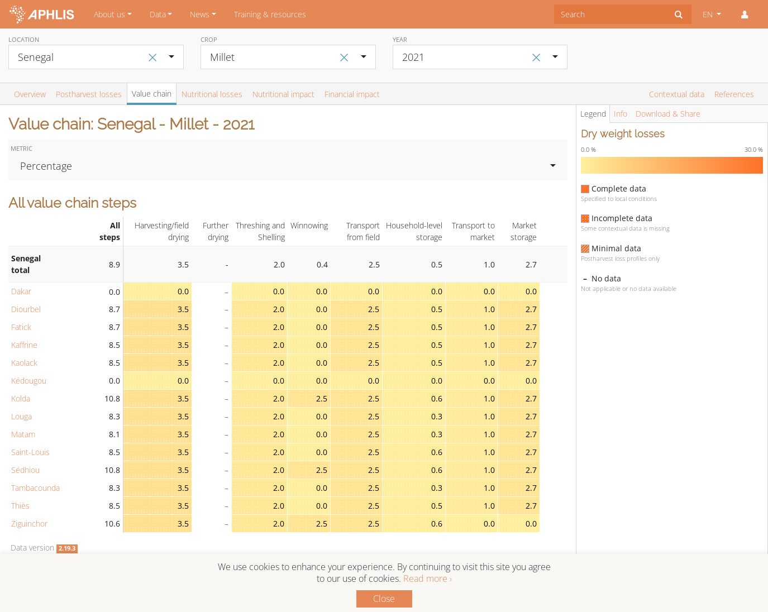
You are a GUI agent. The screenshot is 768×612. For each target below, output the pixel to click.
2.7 (531, 309)
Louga (21, 416)
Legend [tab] (593, 113)
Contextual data (676, 94)
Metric (21, 148)
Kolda (20, 398)
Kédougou (28, 380)
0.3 (436, 416)
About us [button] (109, 14)
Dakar (21, 291)
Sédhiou (25, 470)
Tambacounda (35, 487)
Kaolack (24, 362)
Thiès (20, 505)
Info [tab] (620, 113)
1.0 (489, 309)
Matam (23, 434)
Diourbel (26, 309)
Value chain (151, 93)
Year (400, 39)
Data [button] (158, 14)
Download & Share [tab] (668, 113)
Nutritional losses (212, 94)
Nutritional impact (283, 94)
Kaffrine (24, 345)
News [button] (199, 14)
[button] (744, 14)
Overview (30, 94)
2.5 (373, 309)
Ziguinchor (29, 523)
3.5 (183, 309)
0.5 (436, 309)
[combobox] (610, 14)
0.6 (436, 398)
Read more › (427, 578)
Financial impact (352, 94)
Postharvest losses (89, 94)
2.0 (278, 309)
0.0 (183, 291)
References (734, 94)
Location (23, 39)
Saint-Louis (30, 452)
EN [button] (709, 14)
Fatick (21, 327)
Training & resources (270, 14)
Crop (209, 39)
